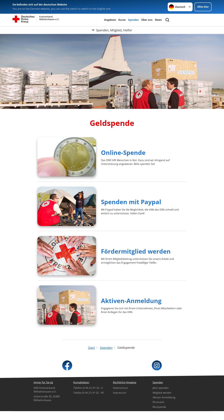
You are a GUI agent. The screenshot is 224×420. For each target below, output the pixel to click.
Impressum (119, 392)
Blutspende (159, 407)
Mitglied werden (162, 392)
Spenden (133, 20)
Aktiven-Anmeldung (131, 300)
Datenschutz (120, 388)
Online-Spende (123, 152)
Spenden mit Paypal (131, 202)
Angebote (110, 20)
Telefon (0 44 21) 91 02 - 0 (88, 388)
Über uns (146, 20)
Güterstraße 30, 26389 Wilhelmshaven (47, 398)
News (158, 20)
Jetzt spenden (161, 388)
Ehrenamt (158, 402)
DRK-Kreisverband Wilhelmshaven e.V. (45, 389)
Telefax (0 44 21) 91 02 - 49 (88, 392)
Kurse (122, 20)
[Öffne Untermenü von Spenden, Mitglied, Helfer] (112, 30)
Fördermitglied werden (136, 251)
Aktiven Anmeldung (164, 397)
